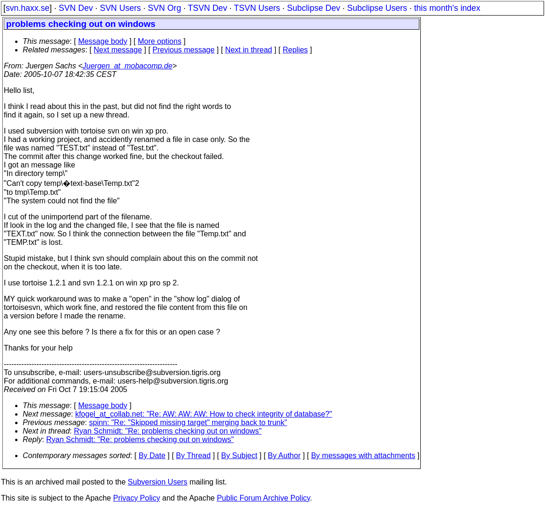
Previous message (184, 50)
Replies (295, 50)
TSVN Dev (207, 8)
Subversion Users (157, 482)
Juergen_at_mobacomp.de (127, 66)
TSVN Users (257, 8)
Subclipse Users (377, 8)
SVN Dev (76, 8)
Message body (102, 41)
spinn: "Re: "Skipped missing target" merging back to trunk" (188, 422)
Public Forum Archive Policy (263, 498)
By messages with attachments (363, 455)
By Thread (193, 455)
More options (160, 41)
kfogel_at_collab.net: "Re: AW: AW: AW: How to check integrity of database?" (203, 414)
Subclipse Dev (313, 8)
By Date (151, 455)
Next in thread (248, 50)
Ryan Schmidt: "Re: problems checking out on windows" (168, 431)
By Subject (239, 455)
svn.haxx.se (28, 8)
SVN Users (120, 8)
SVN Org (164, 8)
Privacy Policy (136, 498)
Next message (118, 50)
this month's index (447, 8)
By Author (284, 455)
